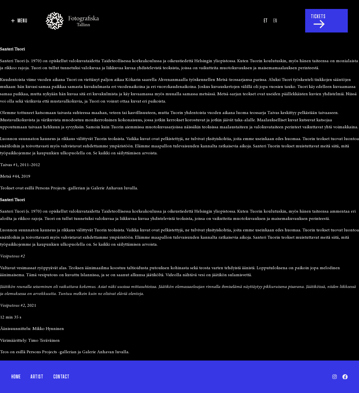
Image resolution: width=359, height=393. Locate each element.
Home (16, 376)
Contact (61, 376)
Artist (37, 376)
